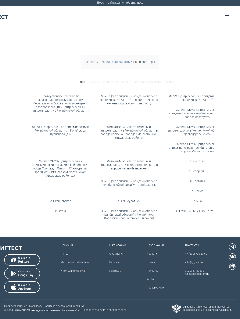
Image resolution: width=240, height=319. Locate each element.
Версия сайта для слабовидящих (120, 2)
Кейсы (150, 279)
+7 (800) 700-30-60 (196, 253)
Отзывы (114, 262)
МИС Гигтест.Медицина (75, 262)
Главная (90, 62)
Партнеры (115, 270)
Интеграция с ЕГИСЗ (73, 270)
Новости (152, 253)
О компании (116, 253)
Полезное (152, 270)
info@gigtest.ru (194, 262)
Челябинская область (115, 62)
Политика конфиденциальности (23, 306)
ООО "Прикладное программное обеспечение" (49, 310)
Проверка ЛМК (155, 287)
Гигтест (65, 253)
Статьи (151, 262)
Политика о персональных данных (64, 306)
